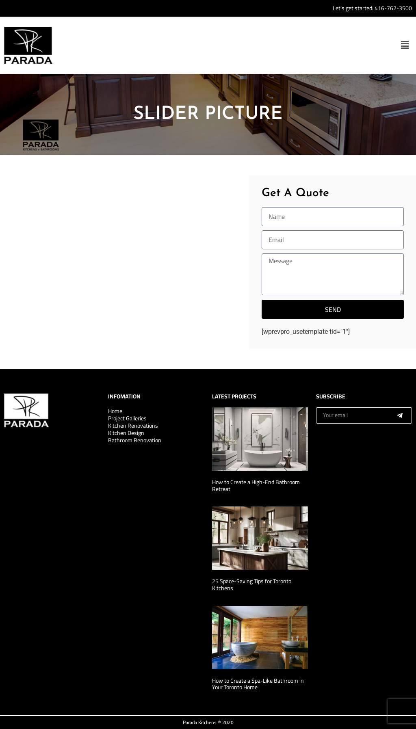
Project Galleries (127, 418)
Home (115, 411)
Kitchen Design (126, 433)
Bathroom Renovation (134, 440)
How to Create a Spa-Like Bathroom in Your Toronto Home (258, 684)
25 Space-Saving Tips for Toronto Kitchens (251, 584)
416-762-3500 (393, 8)
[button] (405, 45)
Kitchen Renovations (133, 425)
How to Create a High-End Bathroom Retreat (256, 485)
